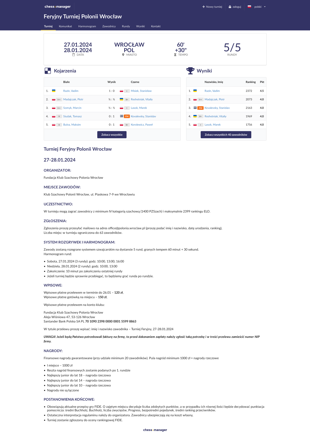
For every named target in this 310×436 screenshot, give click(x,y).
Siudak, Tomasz (72, 116)
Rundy (126, 26)
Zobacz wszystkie (111, 134)
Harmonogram (87, 26)
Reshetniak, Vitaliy (142, 99)
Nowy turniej (212, 6)
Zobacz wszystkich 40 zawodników (226, 134)
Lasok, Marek (139, 107)
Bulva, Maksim (72, 124)
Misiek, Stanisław (141, 90)
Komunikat (65, 26)
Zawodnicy (109, 26)
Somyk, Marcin (72, 107)
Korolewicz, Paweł (142, 124)
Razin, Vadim (70, 90)
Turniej (48, 26)
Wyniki (140, 26)
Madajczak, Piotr (73, 99)
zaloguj (234, 6)
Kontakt (156, 26)
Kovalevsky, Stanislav (143, 116)
